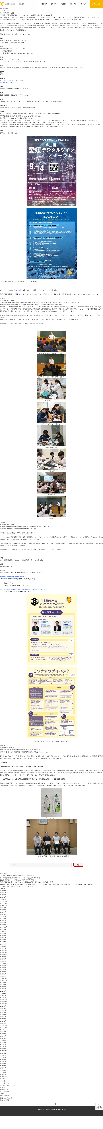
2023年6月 (3, 963)
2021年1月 (3, 1023)
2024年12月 (3, 927)
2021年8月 (3, 1008)
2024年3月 (3, 946)
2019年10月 (3, 1055)
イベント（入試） (5, 1083)
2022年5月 (3, 991)
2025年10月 (3, 905)
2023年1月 (3, 974)
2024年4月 (3, 944)
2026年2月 (3, 897)
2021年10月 (3, 1004)
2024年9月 (3, 933)
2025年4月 (3, 918)
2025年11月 (3, 903)
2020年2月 (3, 1046)
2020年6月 (3, 1038)
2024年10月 (3, 931)
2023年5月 (3, 965)
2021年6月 (3, 1012)
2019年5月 (3, 1066)
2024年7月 (3, 937)
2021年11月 (3, 1002)
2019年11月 (3, 1053)
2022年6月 (3, 989)
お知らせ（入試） (5, 1089)
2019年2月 (3, 1072)
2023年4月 (3, 967)
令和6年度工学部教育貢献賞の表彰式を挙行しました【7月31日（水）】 (21, 750)
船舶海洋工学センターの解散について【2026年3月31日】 (17, 880)
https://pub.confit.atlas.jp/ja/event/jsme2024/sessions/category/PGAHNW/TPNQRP (24, 589)
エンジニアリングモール (7, 1085)
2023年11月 (3, 952)
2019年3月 (3, 1070)
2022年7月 (3, 987)
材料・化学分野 (4, 1096)
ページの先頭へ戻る (99, 1106)
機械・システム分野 (6, 1098)
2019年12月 (3, 1051)
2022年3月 (3, 995)
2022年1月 (3, 997)
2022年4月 (3, 993)
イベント (2, 11)
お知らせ (2, 298)
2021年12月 (3, 999)
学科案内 (53, 4)
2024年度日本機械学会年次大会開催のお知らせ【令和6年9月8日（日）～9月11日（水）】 (27, 526)
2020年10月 (3, 1029)
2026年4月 (3, 893)
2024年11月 (3, 929)
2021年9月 (3, 1006)
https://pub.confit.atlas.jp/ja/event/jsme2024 (13, 576)
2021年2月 (3, 1021)
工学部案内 (44, 4)
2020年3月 (3, 1044)
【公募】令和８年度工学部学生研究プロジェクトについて (17, 875)
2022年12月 (3, 976)
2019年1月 (3, 1074)
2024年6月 (3, 940)
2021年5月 (3, 1014)
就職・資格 (73, 4)
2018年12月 (3, 1076)
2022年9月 (3, 982)
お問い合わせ (96, 4)
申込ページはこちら (6, 82)
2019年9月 (3, 1057)
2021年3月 (3, 1019)
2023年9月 (3, 957)
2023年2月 (3, 972)
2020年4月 (3, 1042)
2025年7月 (3, 912)
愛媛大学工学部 (12, 4)
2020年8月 (3, 1034)
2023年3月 (3, 969)
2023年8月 (3, 959)
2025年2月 (3, 922)
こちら (18, 290)
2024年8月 (3, 935)
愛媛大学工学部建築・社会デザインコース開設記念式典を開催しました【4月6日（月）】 (27, 882)
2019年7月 (3, 1061)
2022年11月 (3, 978)
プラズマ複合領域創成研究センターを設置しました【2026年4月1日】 (21, 878)
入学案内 (63, 4)
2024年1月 (3, 948)
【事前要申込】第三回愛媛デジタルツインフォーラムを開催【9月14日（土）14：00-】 (26, 15)
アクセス (83, 4)
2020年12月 (3, 1025)
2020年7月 (3, 1036)
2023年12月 (3, 950)
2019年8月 (3, 1059)
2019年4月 (3, 1068)
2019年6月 (3, 1064)
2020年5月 (3, 1040)
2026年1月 (3, 899)
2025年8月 (3, 910)
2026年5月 (3, 890)
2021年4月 (3, 1017)
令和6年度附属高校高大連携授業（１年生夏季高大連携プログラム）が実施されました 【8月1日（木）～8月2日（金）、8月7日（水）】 (41, 302)
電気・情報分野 (4, 1100)
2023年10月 (3, 955)
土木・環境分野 (4, 1091)
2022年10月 (3, 980)
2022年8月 (3, 984)
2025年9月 (3, 908)
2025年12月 (3, 901)
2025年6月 (3, 914)
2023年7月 (3, 961)
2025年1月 (3, 925)
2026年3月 (3, 895)
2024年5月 (3, 942)
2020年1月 (3, 1049)
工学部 (2, 1093)
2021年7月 (3, 1010)
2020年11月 (3, 1027)
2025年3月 (3, 920)
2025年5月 (3, 916)
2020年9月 (3, 1031)
